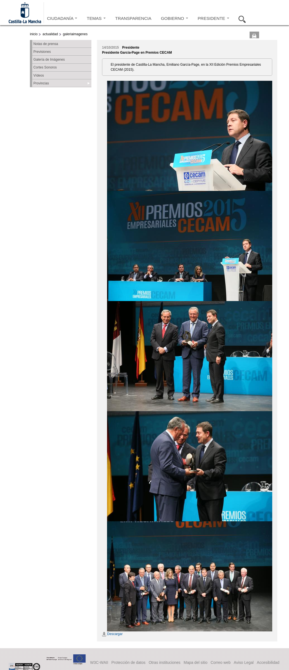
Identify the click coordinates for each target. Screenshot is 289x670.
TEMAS (96, 18)
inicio (33, 34)
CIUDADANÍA (62, 18)
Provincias (41, 83)
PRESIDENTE (213, 18)
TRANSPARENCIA (133, 18)
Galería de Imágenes (49, 59)
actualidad (50, 34)
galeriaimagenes (75, 34)
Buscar (240, 18)
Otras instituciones (165, 662)
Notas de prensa (46, 44)
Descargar (112, 634)
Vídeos (39, 75)
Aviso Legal (244, 662)
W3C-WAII (99, 662)
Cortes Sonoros (45, 67)
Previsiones (42, 52)
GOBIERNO (174, 18)
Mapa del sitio (195, 662)
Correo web (220, 662)
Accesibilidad (268, 662)
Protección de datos (128, 662)
